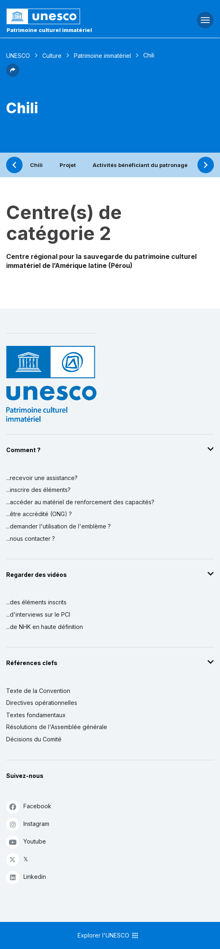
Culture (52, 55)
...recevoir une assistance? (42, 477)
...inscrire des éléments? (38, 489)
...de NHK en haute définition (44, 626)
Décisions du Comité (34, 739)
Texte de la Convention (38, 690)
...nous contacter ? (30, 538)
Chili (36, 165)
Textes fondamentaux (36, 714)
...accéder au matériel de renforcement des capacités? (80, 502)
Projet (68, 165)
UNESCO (18, 55)
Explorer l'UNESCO (108, 935)
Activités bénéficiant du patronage (140, 165)
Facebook (28, 806)
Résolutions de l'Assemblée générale (56, 726)
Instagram (27, 824)
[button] (12, 74)
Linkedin (26, 877)
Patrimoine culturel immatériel (49, 30)
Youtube (26, 841)
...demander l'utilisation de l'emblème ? (58, 526)
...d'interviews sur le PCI (38, 614)
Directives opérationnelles (41, 702)
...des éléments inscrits (36, 602)
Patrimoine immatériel (102, 55)
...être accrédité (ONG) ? (39, 513)
